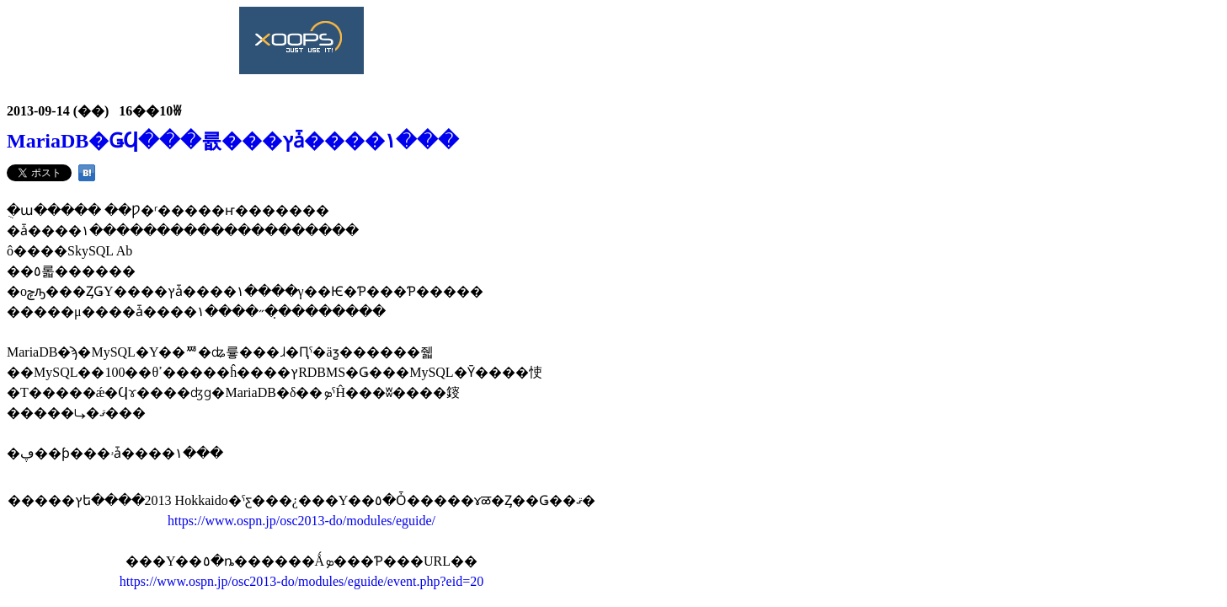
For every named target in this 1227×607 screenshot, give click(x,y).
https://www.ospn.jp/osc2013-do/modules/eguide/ (301, 520)
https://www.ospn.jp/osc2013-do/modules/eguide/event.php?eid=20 (301, 581)
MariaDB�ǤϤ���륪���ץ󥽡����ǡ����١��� (233, 141)
